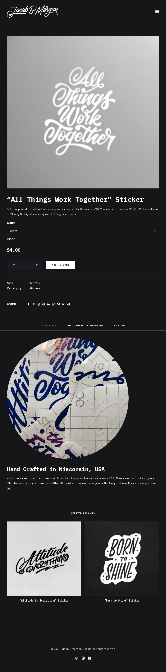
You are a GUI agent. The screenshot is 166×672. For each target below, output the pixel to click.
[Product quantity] (25, 265)
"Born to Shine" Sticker (122, 600)
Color (11, 223)
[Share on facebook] (28, 304)
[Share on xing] (63, 304)
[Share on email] (68, 304)
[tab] (85, 326)
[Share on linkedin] (48, 304)
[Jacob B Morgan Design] (32, 11)
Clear (11, 239)
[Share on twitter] (33, 304)
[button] (157, 11)
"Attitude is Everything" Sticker (44, 600)
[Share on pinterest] (43, 304)
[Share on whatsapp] (53, 304)
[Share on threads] (38, 304)
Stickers (34, 288)
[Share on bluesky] (58, 304)
